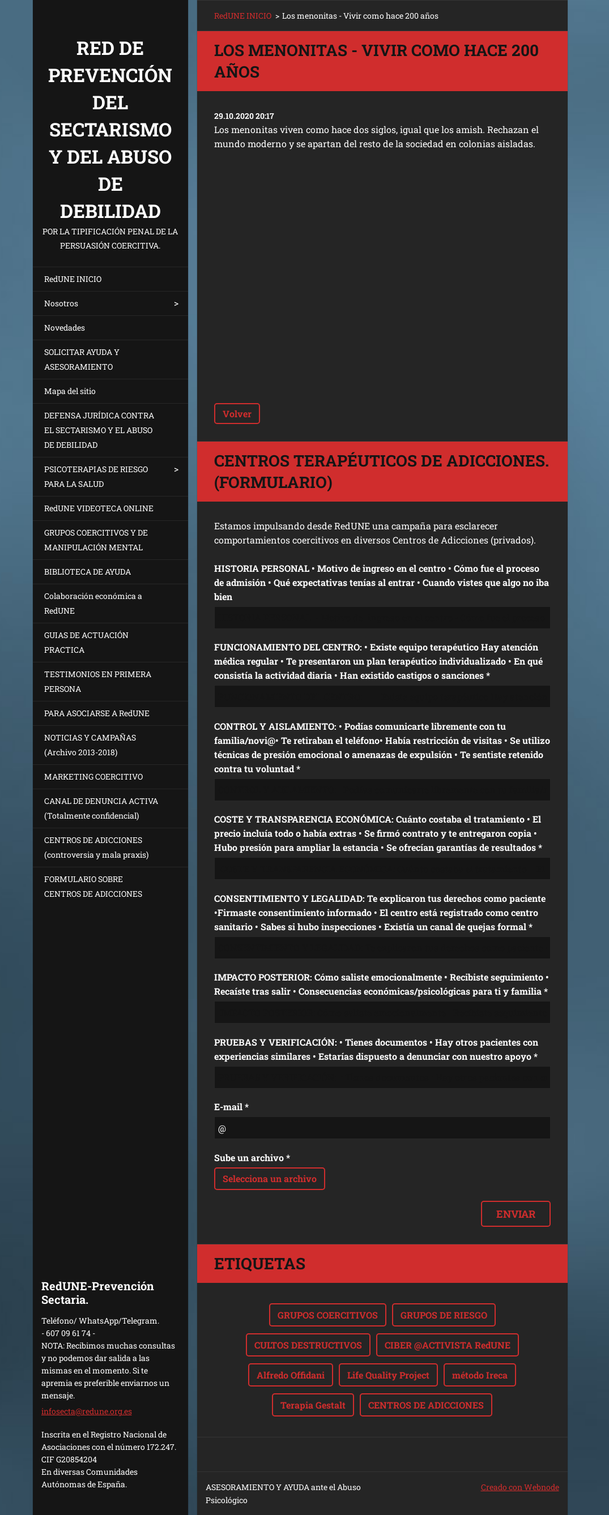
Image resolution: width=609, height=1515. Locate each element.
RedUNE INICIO (72, 278)
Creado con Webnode (520, 1487)
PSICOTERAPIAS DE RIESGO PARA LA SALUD (96, 476)
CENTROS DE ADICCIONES (426, 1405)
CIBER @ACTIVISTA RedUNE (447, 1345)
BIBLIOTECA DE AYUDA (87, 571)
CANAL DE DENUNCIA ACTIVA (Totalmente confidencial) (101, 808)
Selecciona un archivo (270, 1178)
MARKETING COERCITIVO (93, 776)
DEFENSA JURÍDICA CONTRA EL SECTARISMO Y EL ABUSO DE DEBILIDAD (99, 430)
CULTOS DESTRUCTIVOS (308, 1345)
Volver (237, 414)
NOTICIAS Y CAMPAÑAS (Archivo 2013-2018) (90, 745)
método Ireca (480, 1375)
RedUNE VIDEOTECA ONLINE (99, 508)
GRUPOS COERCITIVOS (328, 1315)
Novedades (64, 327)
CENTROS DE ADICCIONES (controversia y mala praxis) (96, 847)
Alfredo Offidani (291, 1375)
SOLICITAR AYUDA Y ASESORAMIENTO (82, 359)
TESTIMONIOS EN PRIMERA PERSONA (97, 681)
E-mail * (231, 1106)
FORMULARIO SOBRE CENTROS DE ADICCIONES (93, 886)
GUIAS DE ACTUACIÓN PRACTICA (86, 642)
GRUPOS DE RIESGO (444, 1315)
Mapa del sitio (70, 391)
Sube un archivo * (252, 1157)
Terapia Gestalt (313, 1405)
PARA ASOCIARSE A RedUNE (97, 713)
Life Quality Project (388, 1375)
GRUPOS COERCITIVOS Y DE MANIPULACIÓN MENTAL (96, 540)
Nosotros (61, 303)
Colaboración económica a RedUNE (93, 603)
